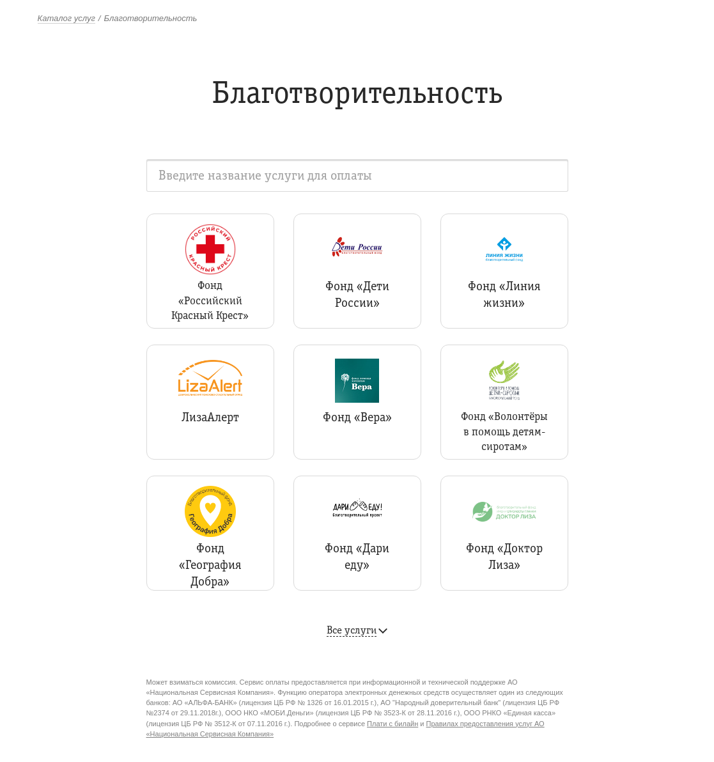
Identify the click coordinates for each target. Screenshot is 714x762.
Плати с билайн (392, 723)
